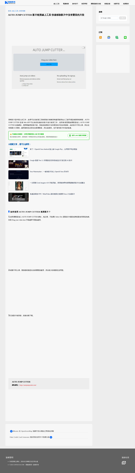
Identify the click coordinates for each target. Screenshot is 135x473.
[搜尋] (109, 18)
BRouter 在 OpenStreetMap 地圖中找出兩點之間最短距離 (32, 431)
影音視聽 (22, 11)
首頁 (9, 11)
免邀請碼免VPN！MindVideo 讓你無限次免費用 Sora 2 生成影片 (52, 194)
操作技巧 (75, 3)
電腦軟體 (66, 3)
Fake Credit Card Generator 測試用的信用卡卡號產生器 (31, 437)
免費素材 (126, 3)
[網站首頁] (9, 3)
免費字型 (116, 3)
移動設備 (107, 3)
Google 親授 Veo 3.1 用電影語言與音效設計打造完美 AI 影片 (51, 160)
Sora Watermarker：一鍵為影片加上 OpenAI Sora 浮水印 (49, 172)
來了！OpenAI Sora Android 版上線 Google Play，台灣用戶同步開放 (53, 149)
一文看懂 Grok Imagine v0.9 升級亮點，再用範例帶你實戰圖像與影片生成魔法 (57, 183)
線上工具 (56, 3)
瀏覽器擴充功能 (96, 3)
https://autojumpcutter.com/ (28, 385)
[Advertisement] (49, 30)
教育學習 (84, 3)
